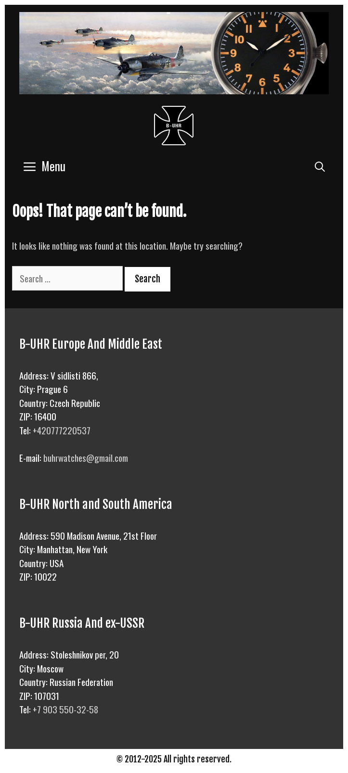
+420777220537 (61, 430)
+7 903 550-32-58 (65, 709)
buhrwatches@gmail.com (85, 457)
